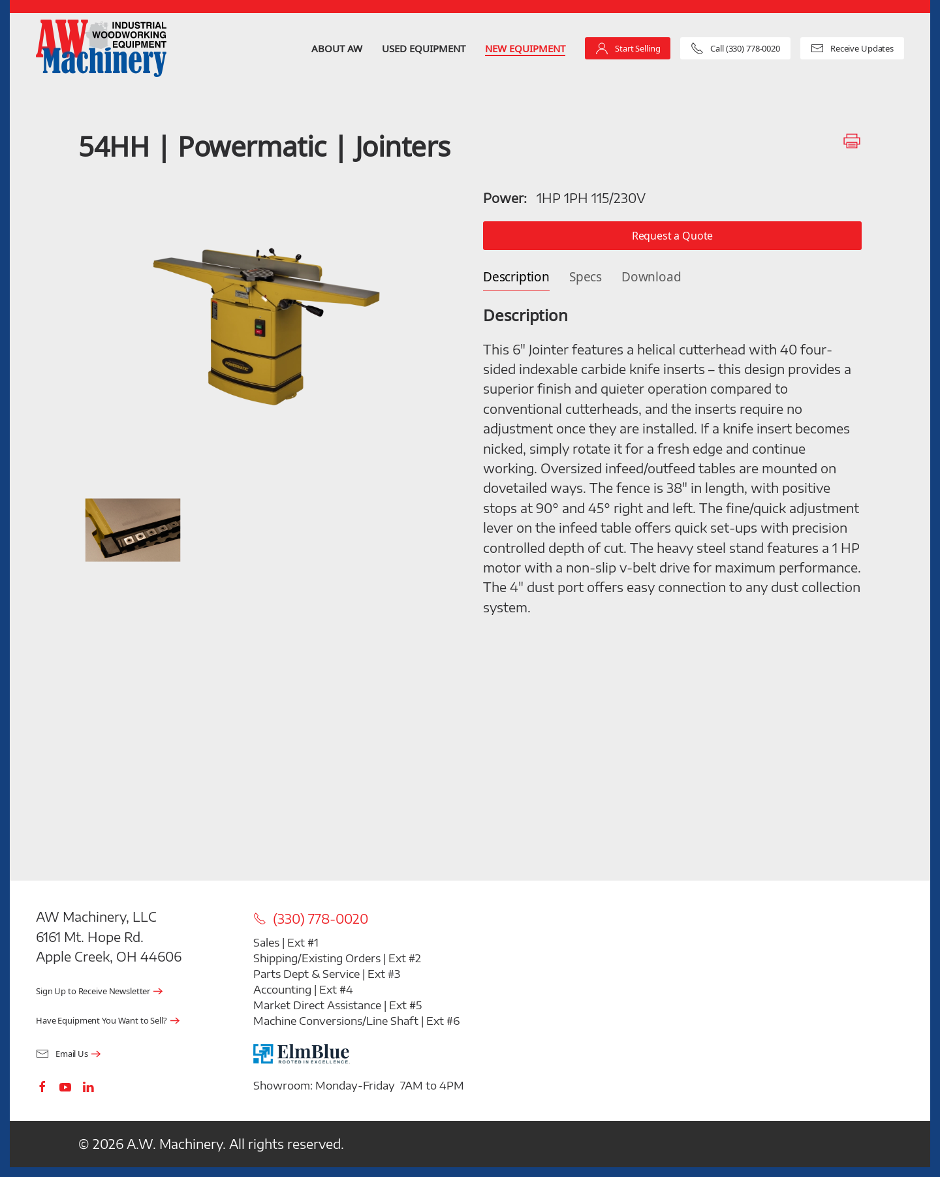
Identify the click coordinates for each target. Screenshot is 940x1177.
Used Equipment (423, 48)
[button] (267, 325)
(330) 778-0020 (310, 918)
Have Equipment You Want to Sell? (101, 1021)
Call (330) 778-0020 (735, 48)
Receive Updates (852, 48)
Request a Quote (672, 235)
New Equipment (525, 48)
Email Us (62, 1054)
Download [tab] (651, 277)
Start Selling (627, 48)
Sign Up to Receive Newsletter (93, 991)
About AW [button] (336, 48)
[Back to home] (101, 48)
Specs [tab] (585, 277)
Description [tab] (516, 277)
